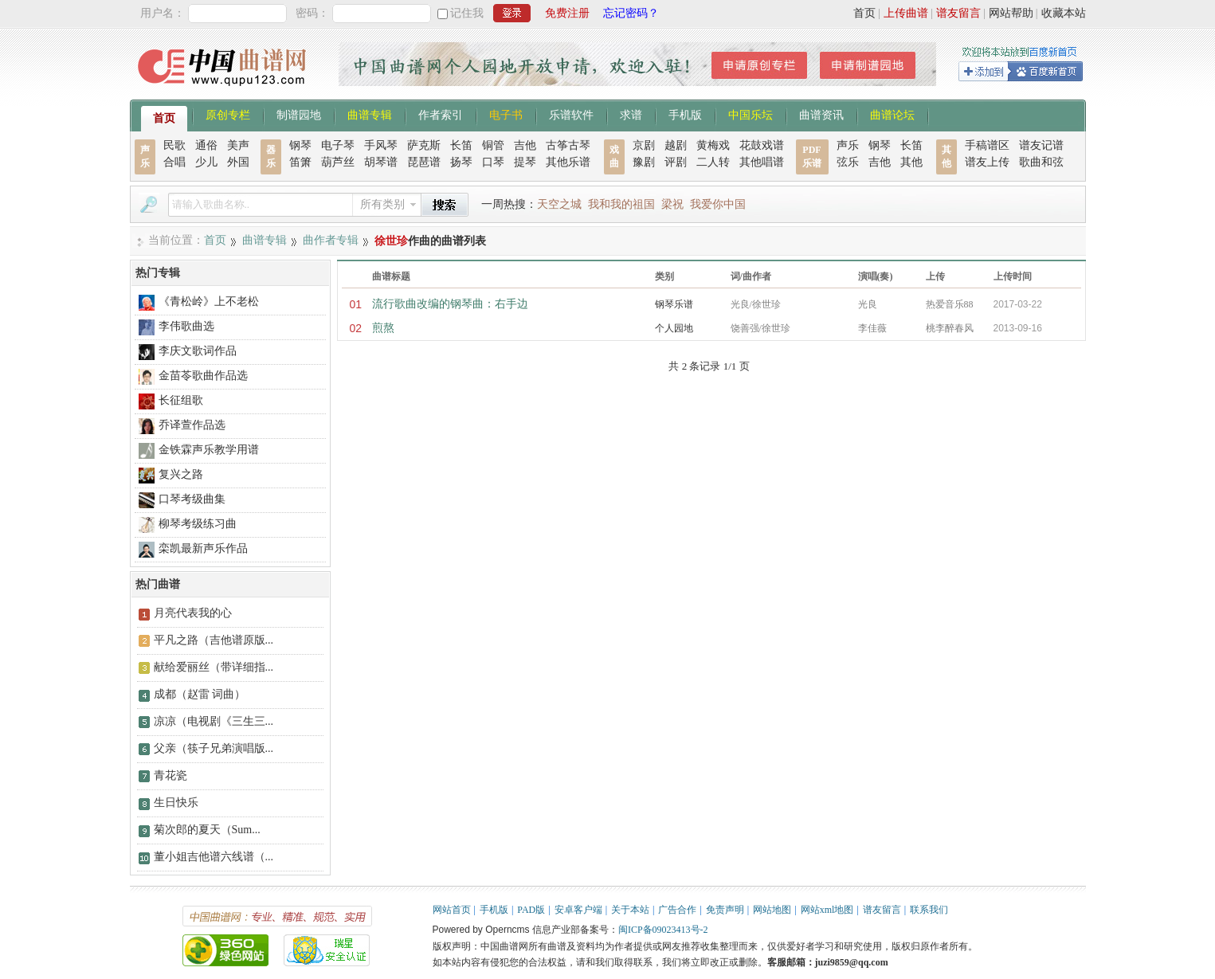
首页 (864, 13)
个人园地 (674, 328)
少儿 (206, 162)
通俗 (206, 145)
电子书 (506, 114)
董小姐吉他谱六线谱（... (214, 857)
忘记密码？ (631, 13)
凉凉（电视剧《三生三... (214, 721)
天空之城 (559, 204)
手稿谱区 (987, 145)
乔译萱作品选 (192, 425)
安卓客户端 (578, 909)
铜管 (493, 145)
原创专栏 (228, 114)
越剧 (675, 145)
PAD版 (531, 909)
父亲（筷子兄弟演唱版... (214, 748)
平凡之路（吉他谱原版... (214, 640)
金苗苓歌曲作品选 (203, 376)
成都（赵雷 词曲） (200, 694)
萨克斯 (424, 145)
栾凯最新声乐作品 (203, 548)
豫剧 (644, 162)
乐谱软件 (571, 114)
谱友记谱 (1041, 145)
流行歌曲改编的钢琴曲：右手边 (450, 304)
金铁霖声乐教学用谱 (209, 450)
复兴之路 (181, 474)
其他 (911, 162)
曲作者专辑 (331, 240)
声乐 (848, 145)
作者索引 (440, 114)
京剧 (644, 145)
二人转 (713, 162)
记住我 (467, 13)
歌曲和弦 (1041, 162)
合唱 (174, 162)
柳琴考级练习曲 (198, 524)
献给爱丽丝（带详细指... (214, 667)
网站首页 (452, 909)
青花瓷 (170, 775)
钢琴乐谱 (674, 304)
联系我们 (929, 909)
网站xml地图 (827, 909)
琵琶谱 (424, 162)
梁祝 (672, 204)
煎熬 (383, 328)
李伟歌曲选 (186, 326)
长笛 (461, 145)
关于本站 (630, 909)
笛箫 (300, 162)
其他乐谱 (568, 162)
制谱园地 (298, 114)
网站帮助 (1011, 13)
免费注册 (567, 13)
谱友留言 (958, 13)
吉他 (525, 145)
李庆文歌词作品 (198, 351)
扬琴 (461, 162)
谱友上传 (987, 162)
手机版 (685, 114)
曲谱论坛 (892, 114)
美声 (238, 145)
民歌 (174, 145)
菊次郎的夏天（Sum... (207, 830)
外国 (238, 162)
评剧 (675, 162)
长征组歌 (181, 400)
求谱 (631, 114)
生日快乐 (176, 803)
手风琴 (381, 145)
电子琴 (338, 145)
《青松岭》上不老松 (209, 301)
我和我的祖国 (621, 204)
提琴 (525, 162)
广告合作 (677, 909)
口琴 (493, 162)
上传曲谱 (906, 13)
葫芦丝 (338, 162)
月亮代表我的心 (193, 613)
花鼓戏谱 (761, 145)
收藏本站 (1063, 13)
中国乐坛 (750, 114)
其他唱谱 (761, 162)
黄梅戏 (713, 145)
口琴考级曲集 (192, 499)
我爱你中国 (718, 204)
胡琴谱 (381, 162)
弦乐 (848, 162)
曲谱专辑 (369, 114)
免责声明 (725, 909)
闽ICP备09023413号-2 (663, 929)
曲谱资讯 (821, 114)
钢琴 (300, 145)
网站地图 (772, 909)
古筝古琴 (568, 145)
